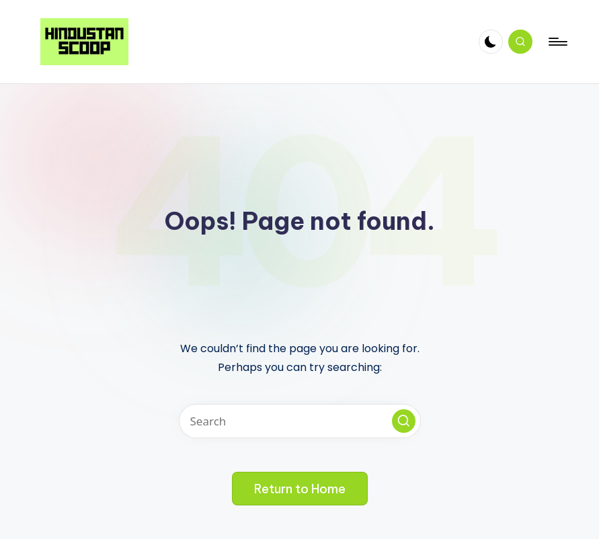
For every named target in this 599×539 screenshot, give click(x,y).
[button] (403, 421)
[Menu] (557, 41)
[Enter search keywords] (300, 421)
